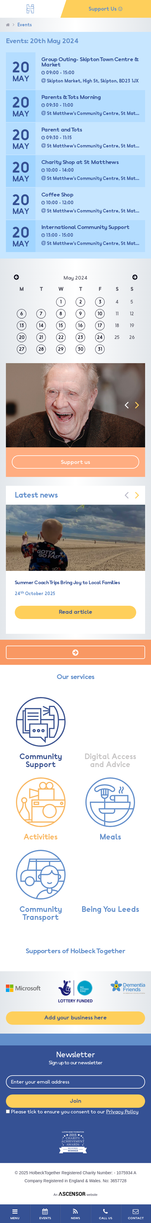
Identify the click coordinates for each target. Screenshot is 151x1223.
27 (22, 349)
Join (75, 1101)
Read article (75, 612)
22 (61, 337)
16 (80, 325)
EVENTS (45, 1214)
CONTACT (136, 1214)
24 (100, 337)
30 (80, 349)
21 (41, 337)
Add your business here (75, 1017)
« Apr (16, 277)
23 (80, 337)
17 (100, 325)
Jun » (134, 277)
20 (22, 337)
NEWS (75, 1214)
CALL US (106, 1214)
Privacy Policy (122, 1112)
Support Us (106, 9)
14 (41, 325)
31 (100, 349)
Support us (75, 462)
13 (22, 325)
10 (100, 313)
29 (61, 349)
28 (41, 349)
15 (61, 325)
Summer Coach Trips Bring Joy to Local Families (67, 582)
